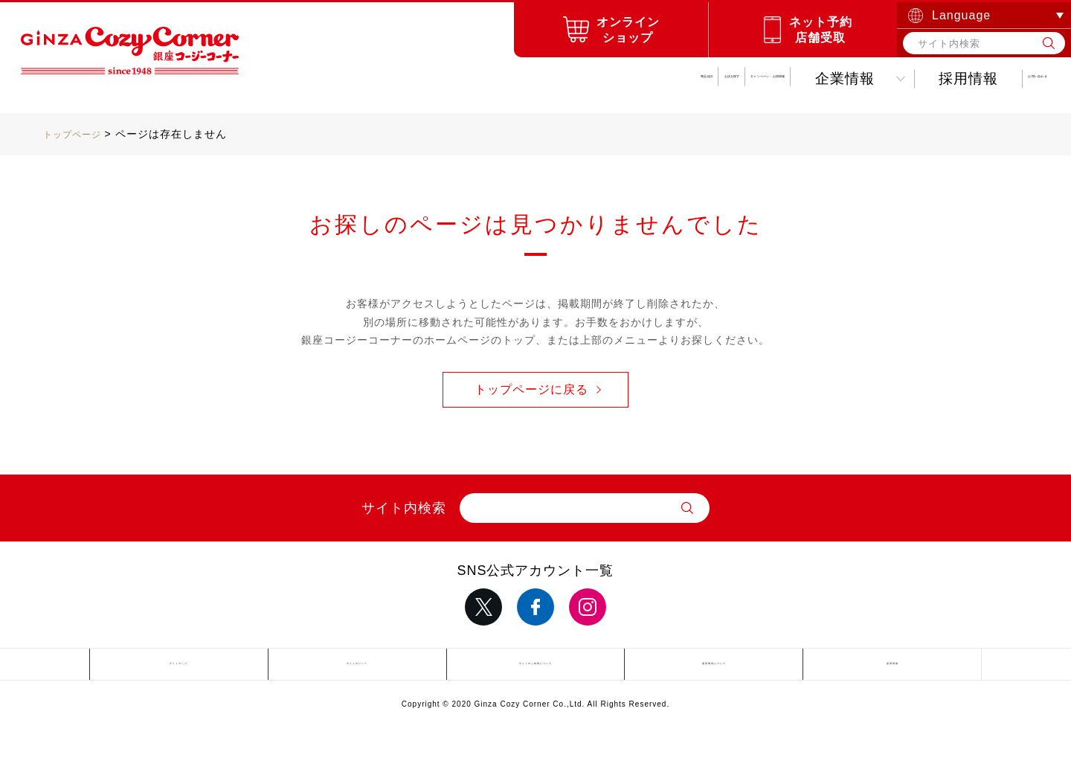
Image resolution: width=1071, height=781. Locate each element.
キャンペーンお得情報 (575, 78)
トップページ (76, 134)
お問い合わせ (983, 78)
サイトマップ (178, 667)
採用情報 (860, 78)
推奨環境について (714, 667)
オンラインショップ (628, 30)
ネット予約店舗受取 (820, 30)
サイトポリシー (357, 667)
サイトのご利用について (535, 667)
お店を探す (407, 78)
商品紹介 (292, 78)
